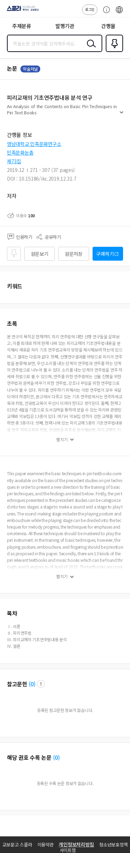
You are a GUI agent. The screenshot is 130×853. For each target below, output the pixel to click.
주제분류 (21, 25)
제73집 (14, 161)
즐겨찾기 (113, 51)
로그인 (89, 9)
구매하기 (105, 253)
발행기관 (65, 25)
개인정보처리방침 (76, 844)
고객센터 (105, 13)
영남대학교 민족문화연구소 (34, 143)
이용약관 (45, 844)
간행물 (108, 25)
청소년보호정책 (113, 844)
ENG (119, 13)
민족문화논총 (20, 152)
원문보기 (40, 253)
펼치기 (62, 439)
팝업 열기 (41, 684)
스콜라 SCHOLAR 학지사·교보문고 (21, 10)
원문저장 (74, 253)
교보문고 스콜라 (17, 844)
